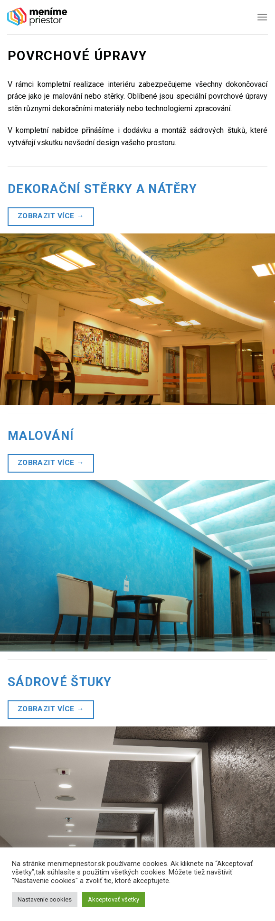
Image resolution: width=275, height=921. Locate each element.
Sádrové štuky (60, 682)
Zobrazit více (51, 216)
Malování (41, 435)
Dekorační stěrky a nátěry (102, 189)
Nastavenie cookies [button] (45, 899)
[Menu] (262, 16)
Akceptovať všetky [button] (113, 899)
